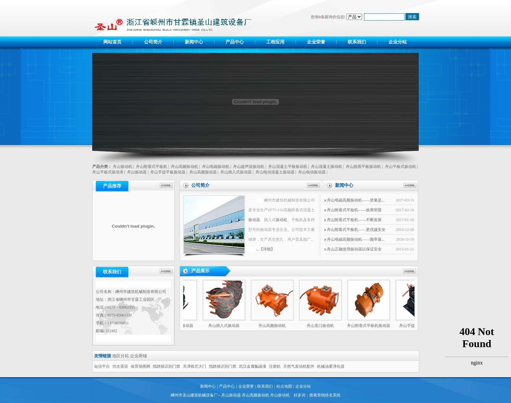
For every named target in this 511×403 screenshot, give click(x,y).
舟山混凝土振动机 (326, 166)
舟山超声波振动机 (248, 166)
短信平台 (102, 366)
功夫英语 (120, 366)
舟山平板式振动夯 (108, 172)
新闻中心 (194, 42)
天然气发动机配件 (298, 366)
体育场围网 (140, 366)
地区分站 (120, 355)
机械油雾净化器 (330, 366)
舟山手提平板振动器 (167, 172)
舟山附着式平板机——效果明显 (353, 210)
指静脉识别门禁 (166, 366)
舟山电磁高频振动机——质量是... (355, 200)
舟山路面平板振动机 (363, 166)
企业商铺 (138, 355)
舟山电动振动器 (312, 172)
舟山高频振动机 (184, 166)
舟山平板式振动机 (400, 166)
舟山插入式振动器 (236, 172)
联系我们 (357, 42)
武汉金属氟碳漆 (252, 366)
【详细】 (267, 249)
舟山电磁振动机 (215, 166)
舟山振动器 (137, 172)
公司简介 (153, 42)
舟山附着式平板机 (151, 166)
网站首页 (112, 42)
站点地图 (284, 386)
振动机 (281, 220)
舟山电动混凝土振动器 (275, 172)
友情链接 (102, 355)
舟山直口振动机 (322, 325)
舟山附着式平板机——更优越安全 (355, 229)
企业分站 (397, 42)
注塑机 (275, 366)
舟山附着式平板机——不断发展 (353, 220)
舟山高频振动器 (203, 172)
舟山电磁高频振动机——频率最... (355, 239)
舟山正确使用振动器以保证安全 (353, 249)
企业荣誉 (316, 42)
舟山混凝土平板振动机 (287, 166)
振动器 (254, 220)
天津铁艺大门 (194, 366)
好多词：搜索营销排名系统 (317, 395)
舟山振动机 (122, 166)
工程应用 (275, 42)
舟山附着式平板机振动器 (370, 325)
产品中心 (235, 42)
